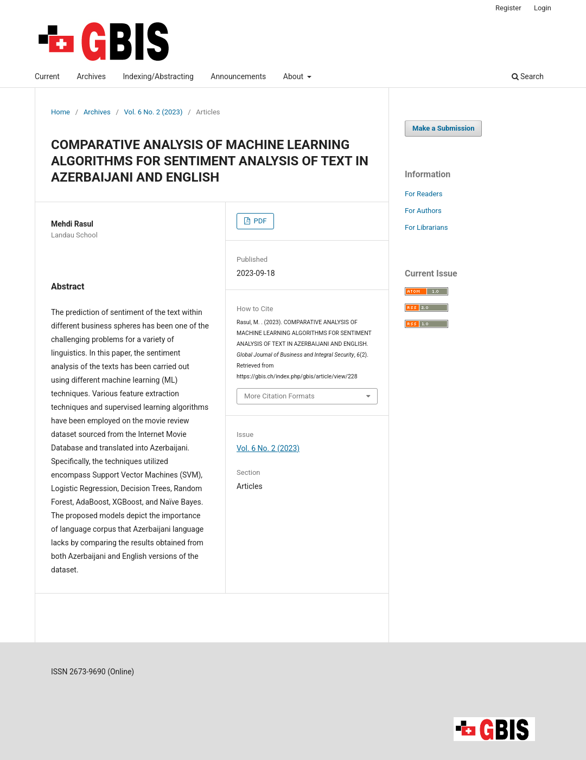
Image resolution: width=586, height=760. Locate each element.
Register (508, 8)
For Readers (424, 194)
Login (542, 8)
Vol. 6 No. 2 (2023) (153, 112)
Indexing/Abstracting (158, 76)
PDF (259, 221)
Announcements (238, 76)
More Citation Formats (279, 396)
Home (60, 112)
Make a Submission (443, 128)
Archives (91, 76)
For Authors (423, 211)
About (294, 76)
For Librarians (426, 227)
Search (528, 76)
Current (47, 76)
